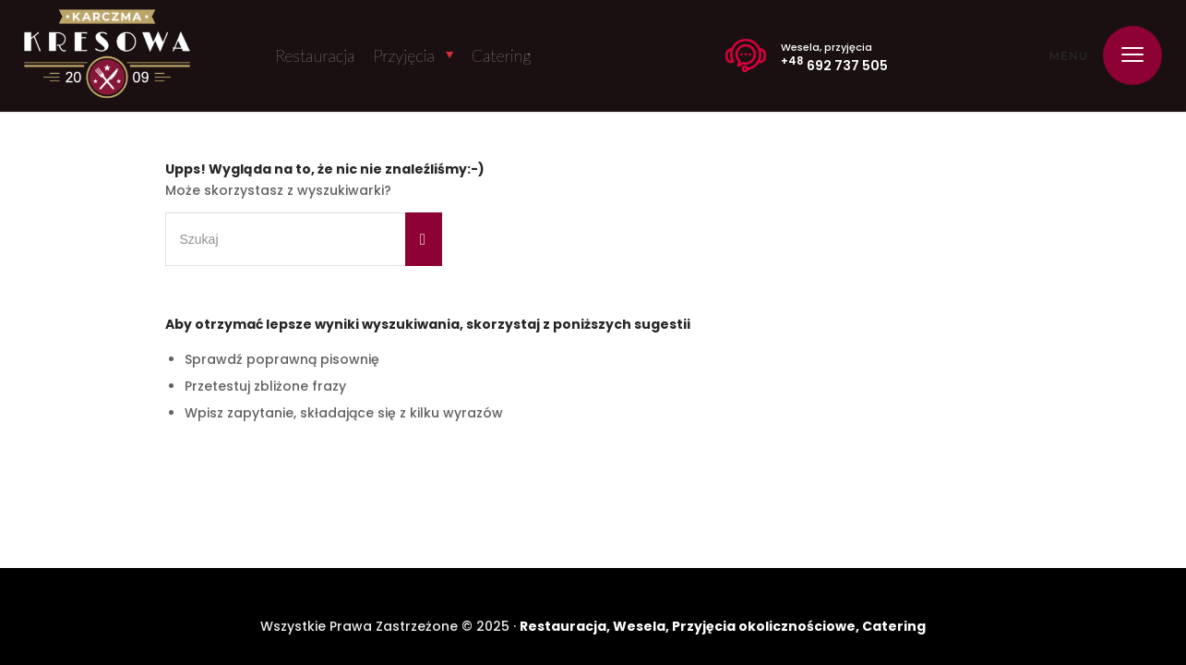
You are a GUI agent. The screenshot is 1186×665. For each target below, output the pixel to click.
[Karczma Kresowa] (107, 56)
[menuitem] (1126, 55)
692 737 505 (834, 63)
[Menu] (1126, 55)
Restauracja (314, 55)
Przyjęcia (403, 55)
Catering (502, 55)
